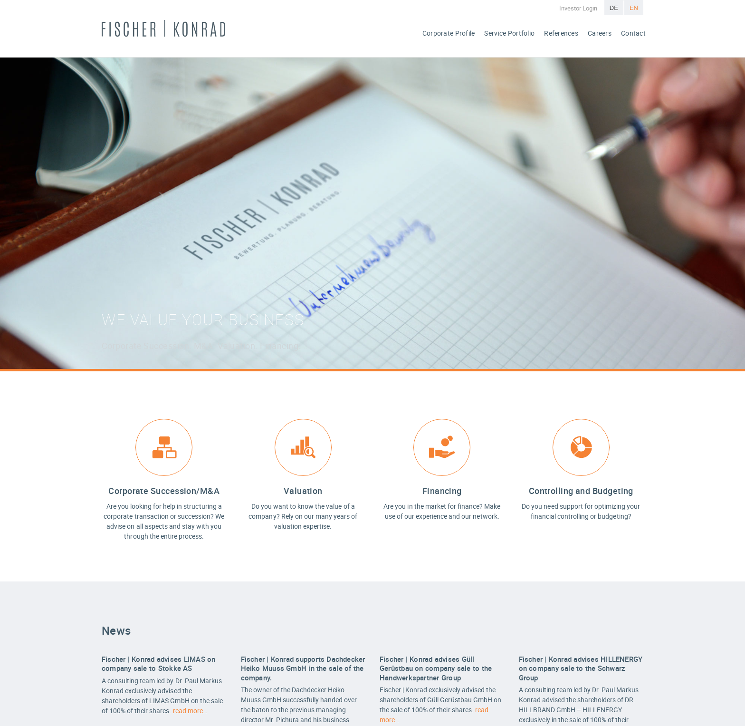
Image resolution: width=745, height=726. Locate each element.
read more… (190, 710)
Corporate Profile (448, 33)
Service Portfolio (509, 33)
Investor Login (578, 8)
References (561, 33)
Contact (633, 33)
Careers (599, 33)
